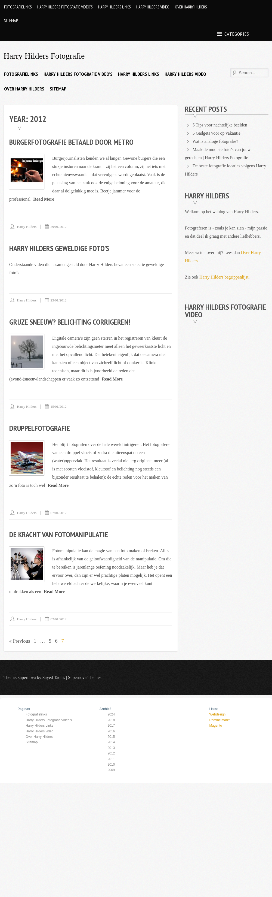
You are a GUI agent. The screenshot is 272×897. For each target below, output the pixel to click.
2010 (111, 764)
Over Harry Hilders (191, 7)
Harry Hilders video (152, 7)
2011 (111, 759)
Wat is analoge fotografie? (215, 141)
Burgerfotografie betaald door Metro (71, 142)
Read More (43, 199)
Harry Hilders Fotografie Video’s (65, 7)
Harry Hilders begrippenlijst (223, 277)
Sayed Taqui (53, 677)
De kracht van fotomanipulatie (58, 534)
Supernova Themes (84, 677)
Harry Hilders (26, 227)
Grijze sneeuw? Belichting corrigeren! (69, 322)
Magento (215, 725)
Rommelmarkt (219, 720)
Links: (213, 709)
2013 (111, 748)
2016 (111, 731)
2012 (111, 753)
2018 (111, 720)
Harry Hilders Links (114, 7)
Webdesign (217, 714)
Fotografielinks (18, 7)
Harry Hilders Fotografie (44, 55)
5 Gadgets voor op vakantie (216, 133)
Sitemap (11, 20)
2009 (111, 770)
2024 (111, 714)
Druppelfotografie (39, 428)
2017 (111, 725)
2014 (111, 742)
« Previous (19, 641)
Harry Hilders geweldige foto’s (59, 248)
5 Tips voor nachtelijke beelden (220, 125)
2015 (111, 737)
